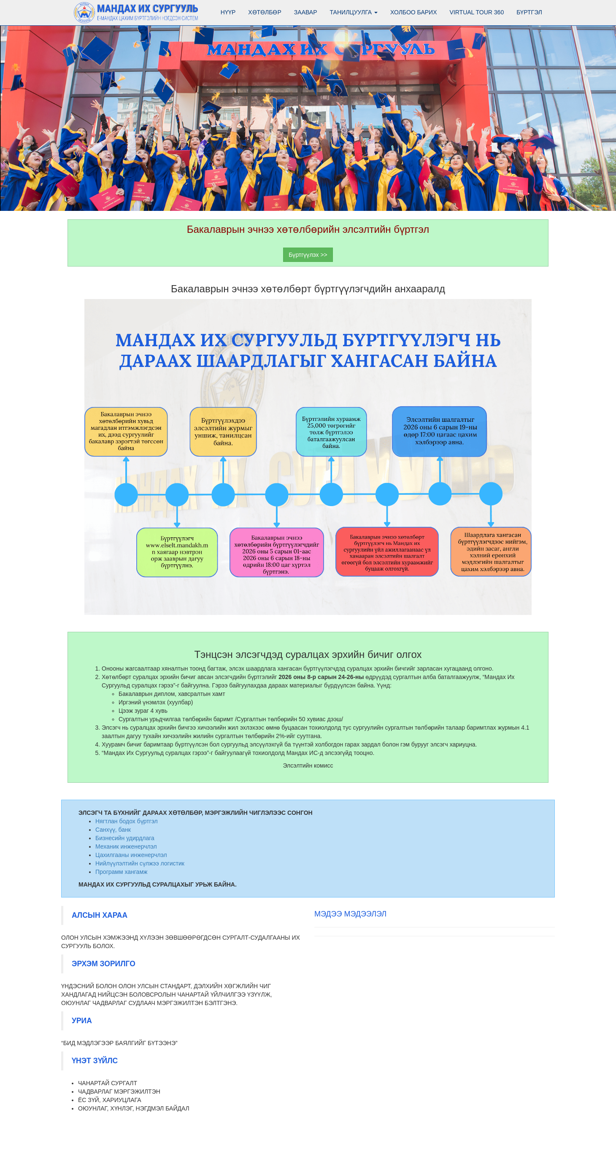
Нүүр (228, 12)
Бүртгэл (529, 12)
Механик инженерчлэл (126, 846)
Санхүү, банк (113, 829)
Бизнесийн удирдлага (124, 838)
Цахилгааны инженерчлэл (131, 855)
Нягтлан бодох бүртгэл (126, 821)
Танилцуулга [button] (354, 12)
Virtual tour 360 (477, 12)
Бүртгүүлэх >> (308, 254)
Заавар (305, 12)
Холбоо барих (413, 12)
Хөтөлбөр (264, 12)
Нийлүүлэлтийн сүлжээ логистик (139, 863)
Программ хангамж (121, 871)
